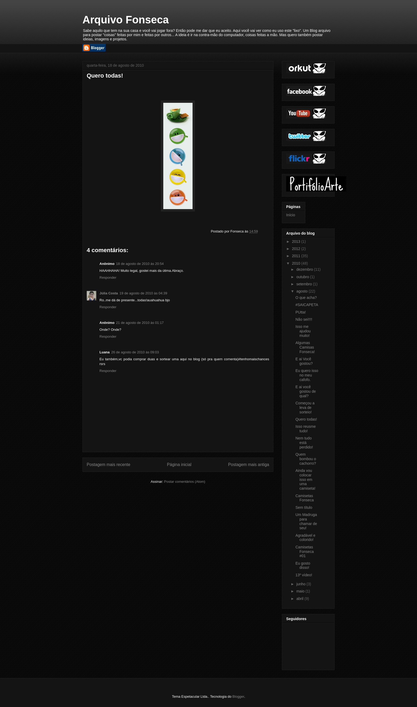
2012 (296, 249)
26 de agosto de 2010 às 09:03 (135, 352)
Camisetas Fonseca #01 (304, 551)
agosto (302, 291)
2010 (296, 263)
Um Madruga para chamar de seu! (306, 521)
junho (301, 584)
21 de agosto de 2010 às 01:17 (140, 323)
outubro (303, 277)
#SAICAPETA (306, 305)
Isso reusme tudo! (305, 428)
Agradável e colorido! (305, 537)
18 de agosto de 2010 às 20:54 (140, 264)
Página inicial (179, 464)
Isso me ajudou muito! (303, 331)
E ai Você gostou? (304, 361)
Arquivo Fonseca (125, 20)
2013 (296, 241)
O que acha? (306, 297)
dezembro (305, 269)
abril (300, 598)
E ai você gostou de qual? (305, 391)
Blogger (238, 696)
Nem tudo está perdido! (304, 442)
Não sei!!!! (303, 319)
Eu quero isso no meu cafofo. (306, 375)
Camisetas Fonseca (304, 498)
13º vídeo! (303, 575)
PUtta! (300, 312)
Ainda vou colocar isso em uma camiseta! (305, 479)
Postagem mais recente (108, 464)
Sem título (303, 507)
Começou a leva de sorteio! (305, 407)
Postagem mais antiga (248, 464)
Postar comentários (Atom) (184, 482)
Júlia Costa (108, 293)
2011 (296, 256)
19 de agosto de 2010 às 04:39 (143, 293)
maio (300, 591)
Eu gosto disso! (302, 565)
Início (290, 215)
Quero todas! (306, 419)
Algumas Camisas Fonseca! (305, 347)
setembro (304, 284)
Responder (107, 278)
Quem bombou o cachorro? (305, 458)
